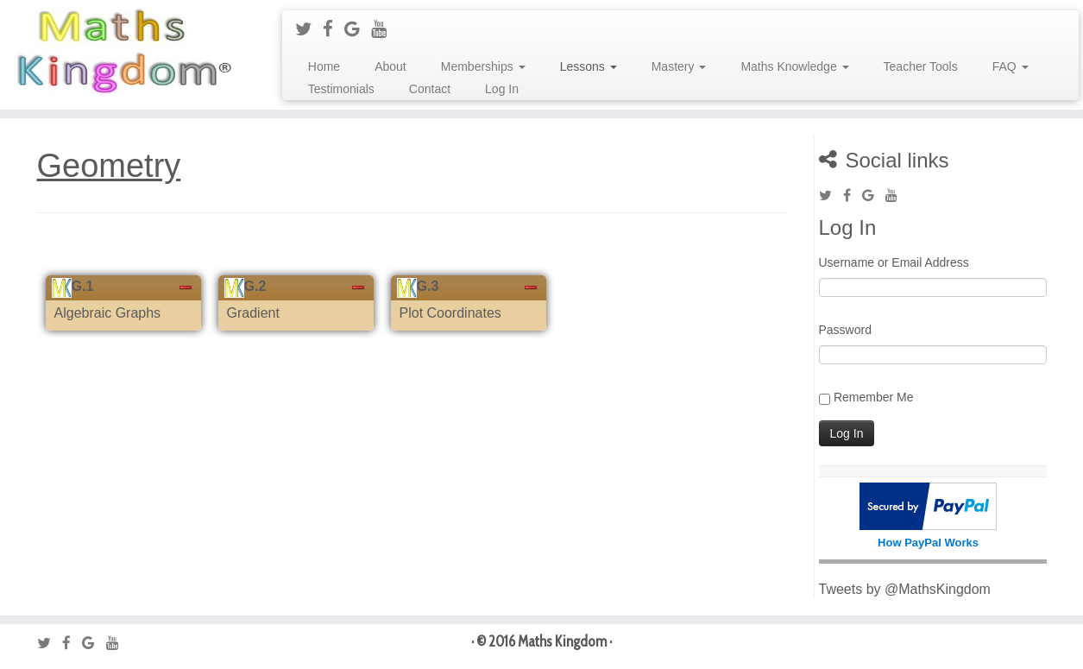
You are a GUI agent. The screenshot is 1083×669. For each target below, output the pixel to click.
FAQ (1010, 66)
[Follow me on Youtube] (384, 29)
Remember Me (874, 397)
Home (324, 66)
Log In (502, 89)
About (390, 66)
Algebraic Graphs (107, 313)
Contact (429, 89)
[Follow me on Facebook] (333, 29)
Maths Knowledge (794, 66)
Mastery (679, 66)
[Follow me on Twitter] (309, 29)
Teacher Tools (921, 66)
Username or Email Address (894, 262)
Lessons (588, 66)
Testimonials (341, 89)
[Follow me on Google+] (357, 29)
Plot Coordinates (450, 313)
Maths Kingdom (562, 641)
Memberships (483, 66)
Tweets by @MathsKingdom (905, 589)
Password (845, 330)
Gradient (253, 313)
